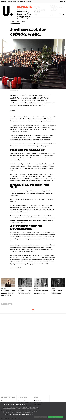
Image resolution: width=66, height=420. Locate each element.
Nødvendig (7, 414)
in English (62, 1)
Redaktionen (37, 400)
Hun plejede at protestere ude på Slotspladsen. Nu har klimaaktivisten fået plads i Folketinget (24, 14)
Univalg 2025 (37, 12)
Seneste (24, 7)
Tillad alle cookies (55, 417)
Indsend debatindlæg (39, 10)
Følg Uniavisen (53, 10)
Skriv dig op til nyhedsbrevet (57, 8)
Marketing (30, 414)
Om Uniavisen (53, 6)
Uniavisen (3, 1)
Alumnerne (37, 6)
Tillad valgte (40, 417)
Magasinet (37, 8)
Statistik (22, 414)
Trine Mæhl (13, 110)
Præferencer (15, 414)
